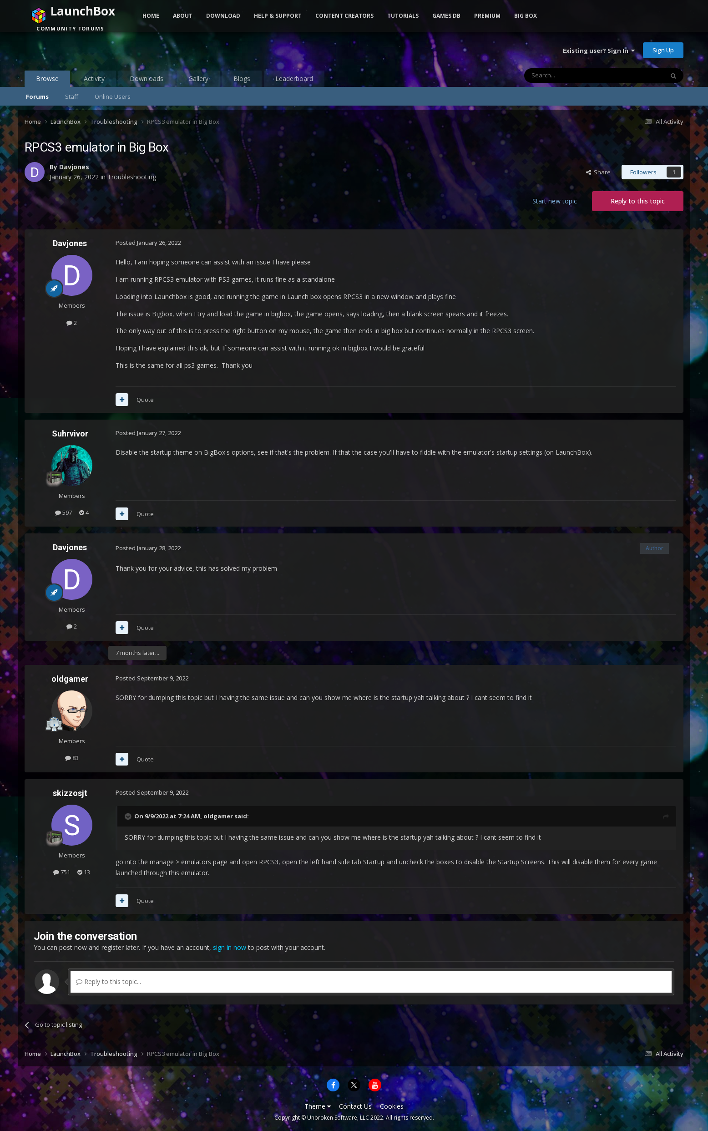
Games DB (446, 16)
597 (63, 512)
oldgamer (69, 679)
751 (61, 872)
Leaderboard (294, 78)
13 (83, 872)
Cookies (392, 1106)
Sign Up (663, 50)
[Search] (571, 75)
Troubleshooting (131, 176)
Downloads (146, 78)
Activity (94, 78)
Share (598, 172)
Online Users (113, 96)
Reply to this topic (638, 201)
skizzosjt (70, 793)
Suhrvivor (70, 433)
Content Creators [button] (344, 16)
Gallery (198, 78)
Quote (145, 400)
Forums (37, 96)
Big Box (525, 16)
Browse (47, 80)
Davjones (74, 166)
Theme (317, 1106)
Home (150, 16)
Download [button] (223, 16)
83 (72, 758)
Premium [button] (487, 16)
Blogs (241, 78)
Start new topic (554, 201)
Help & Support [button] (278, 16)
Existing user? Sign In (599, 50)
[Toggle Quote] (129, 816)
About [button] (182, 16)
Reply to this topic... (108, 981)
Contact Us (355, 1106)
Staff (71, 96)
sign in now (229, 947)
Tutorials (403, 16)
